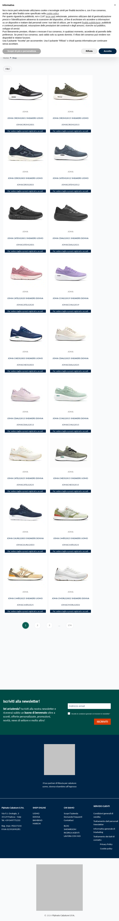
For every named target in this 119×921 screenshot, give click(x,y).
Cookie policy (106, 848)
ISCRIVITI (102, 721)
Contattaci (68, 820)
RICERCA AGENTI (71, 832)
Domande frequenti (73, 816)
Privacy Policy (106, 844)
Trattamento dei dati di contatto (104, 838)
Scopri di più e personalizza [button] (21, 51)
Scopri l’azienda (71, 813)
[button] (114, 4)
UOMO (36, 813)
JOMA (25, 111)
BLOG (66, 825)
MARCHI (37, 823)
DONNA (36, 816)
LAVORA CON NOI (72, 836)
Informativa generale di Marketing (104, 831)
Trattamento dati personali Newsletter (105, 823)
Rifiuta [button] (89, 51)
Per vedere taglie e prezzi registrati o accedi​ (25, 135)
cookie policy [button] (52, 13)
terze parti (50, 16)
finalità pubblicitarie (91, 22)
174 (71, 662)
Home (6, 57)
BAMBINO (37, 820)
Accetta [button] (108, 51)
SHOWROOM (70, 829)
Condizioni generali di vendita (103, 815)
